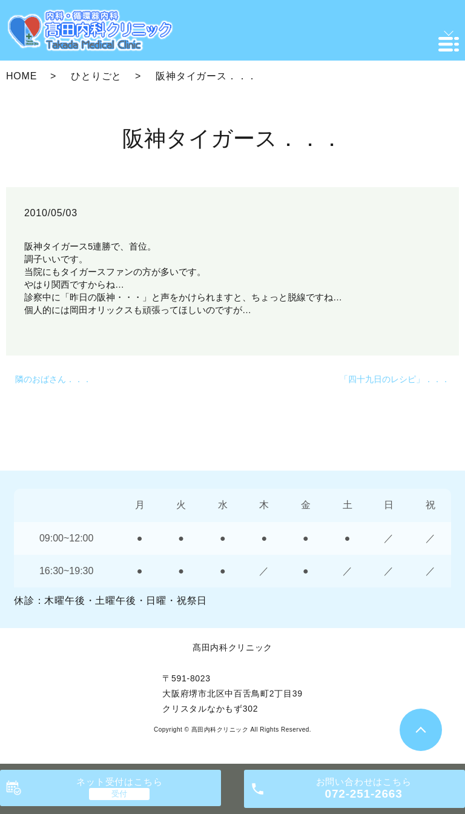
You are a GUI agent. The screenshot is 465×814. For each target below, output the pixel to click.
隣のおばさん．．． (53, 379)
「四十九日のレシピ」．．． (395, 379)
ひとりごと (96, 76)
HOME (21, 76)
